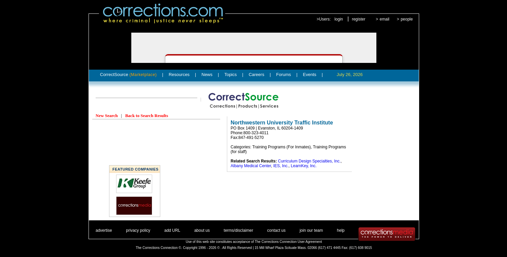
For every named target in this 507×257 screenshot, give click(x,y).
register (358, 19)
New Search (107, 115)
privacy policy (138, 230)
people (407, 19)
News (207, 74)
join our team (311, 230)
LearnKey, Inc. (304, 165)
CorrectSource (128, 74)
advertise (104, 230)
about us (202, 230)
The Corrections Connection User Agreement (288, 242)
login (338, 19)
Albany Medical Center (251, 165)
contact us (276, 230)
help (341, 230)
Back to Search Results (146, 115)
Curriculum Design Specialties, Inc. (309, 161)
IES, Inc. (281, 165)
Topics (230, 74)
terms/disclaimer (238, 230)
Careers (256, 74)
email (385, 19)
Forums (283, 74)
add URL (172, 230)
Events (309, 74)
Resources (179, 74)
